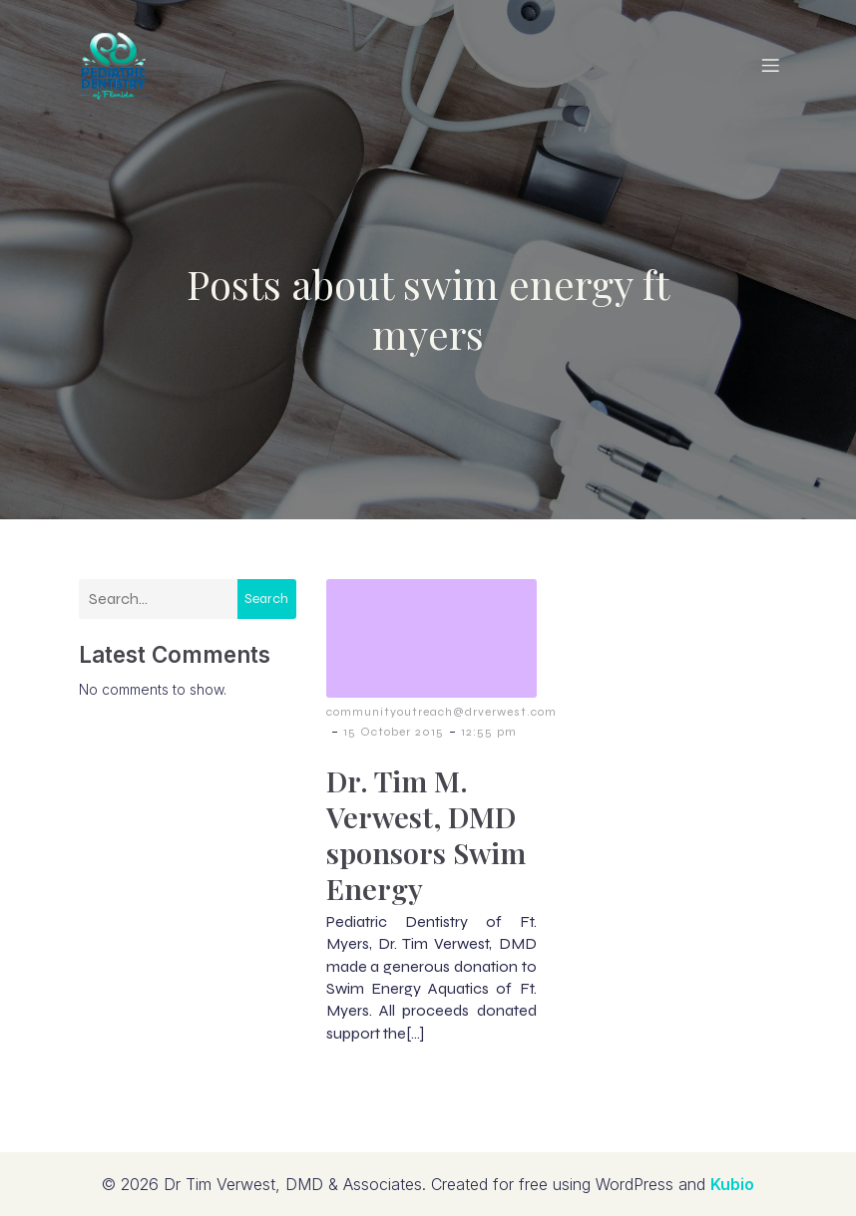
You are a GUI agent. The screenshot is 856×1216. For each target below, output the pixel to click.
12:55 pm (489, 732)
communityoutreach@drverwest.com (441, 712)
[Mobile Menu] (770, 65)
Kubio (732, 1184)
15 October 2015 (393, 732)
